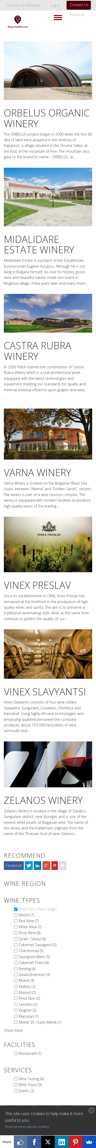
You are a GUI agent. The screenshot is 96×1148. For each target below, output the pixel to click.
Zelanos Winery (43, 800)
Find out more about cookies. (27, 1126)
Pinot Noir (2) (29, 998)
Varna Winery (37, 472)
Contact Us (79, 4)
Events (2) (26, 1090)
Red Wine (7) (29, 920)
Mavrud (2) (27, 992)
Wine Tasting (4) (31, 1078)
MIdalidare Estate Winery (39, 244)
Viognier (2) (27, 1010)
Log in (55, 5)
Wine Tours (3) (30, 1084)
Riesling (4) (27, 968)
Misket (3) (26, 980)
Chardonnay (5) (31, 950)
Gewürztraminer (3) (34, 974)
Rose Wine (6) (29, 932)
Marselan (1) (28, 1016)
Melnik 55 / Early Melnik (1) (40, 1022)
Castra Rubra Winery (37, 351)
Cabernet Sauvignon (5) (37, 944)
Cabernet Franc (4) (34, 962)
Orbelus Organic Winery (47, 118)
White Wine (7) (30, 926)
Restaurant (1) (30, 1053)
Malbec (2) (27, 986)
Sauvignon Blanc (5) (34, 956)
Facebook (14, 865)
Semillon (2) (28, 1004)
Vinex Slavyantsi (45, 691)
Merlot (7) (26, 914)
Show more (13, 1030)
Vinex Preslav (37, 585)
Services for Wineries (23, 5)
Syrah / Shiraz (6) (32, 938)
